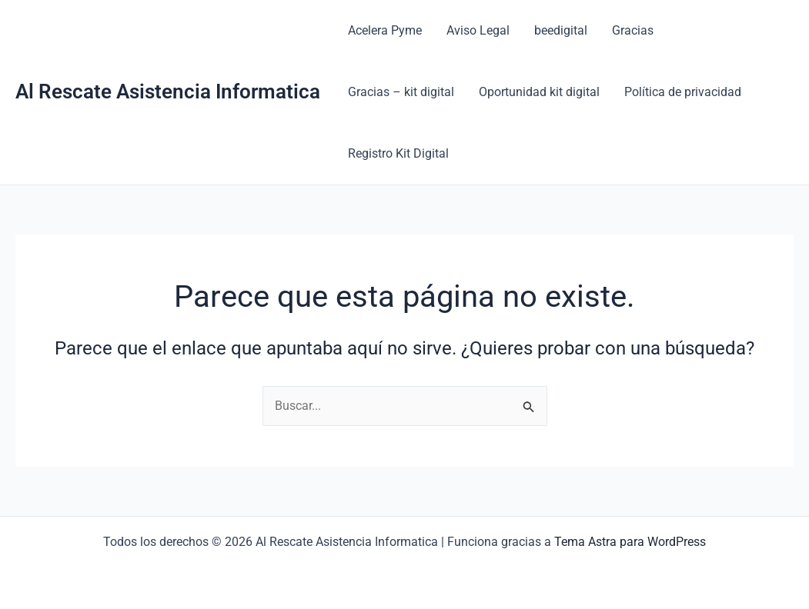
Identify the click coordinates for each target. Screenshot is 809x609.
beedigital (560, 30)
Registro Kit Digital (398, 153)
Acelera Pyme (385, 30)
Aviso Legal (478, 30)
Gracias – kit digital (401, 92)
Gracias (633, 30)
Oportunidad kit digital (539, 92)
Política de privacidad (682, 92)
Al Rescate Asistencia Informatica (167, 91)
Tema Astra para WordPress (630, 541)
